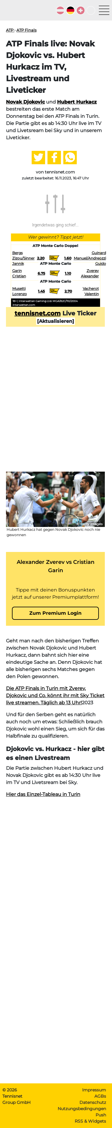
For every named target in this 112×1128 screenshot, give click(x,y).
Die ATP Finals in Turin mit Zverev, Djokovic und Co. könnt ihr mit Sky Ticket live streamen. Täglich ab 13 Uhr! (55, 695)
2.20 (41, 258)
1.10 (68, 273)
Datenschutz (92, 1102)
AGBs (100, 1096)
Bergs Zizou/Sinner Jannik (23, 258)
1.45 (41, 291)
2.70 (68, 291)
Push (101, 1115)
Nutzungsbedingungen (82, 1108)
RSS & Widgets (90, 1121)
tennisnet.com (38, 313)
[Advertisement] (56, 409)
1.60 (67, 258)
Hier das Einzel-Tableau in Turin (43, 794)
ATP (10, 30)
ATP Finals (26, 30)
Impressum (94, 1090)
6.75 (41, 273)
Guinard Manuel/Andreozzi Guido (90, 258)
